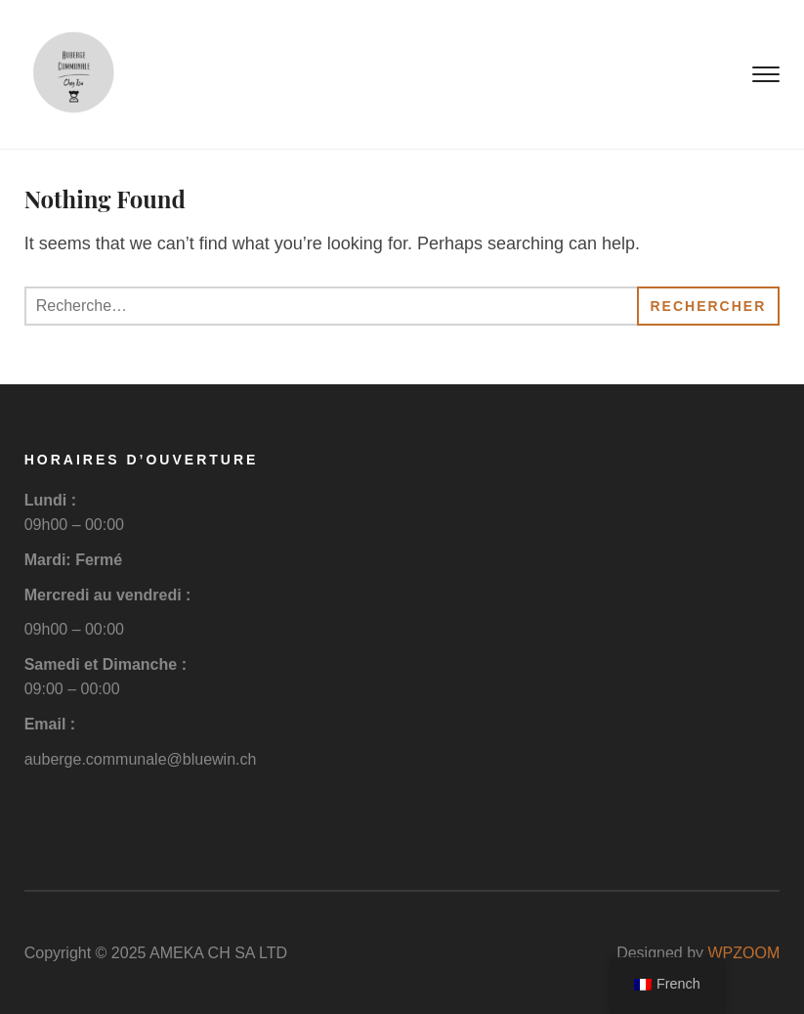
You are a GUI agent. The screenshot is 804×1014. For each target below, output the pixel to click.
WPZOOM (744, 953)
